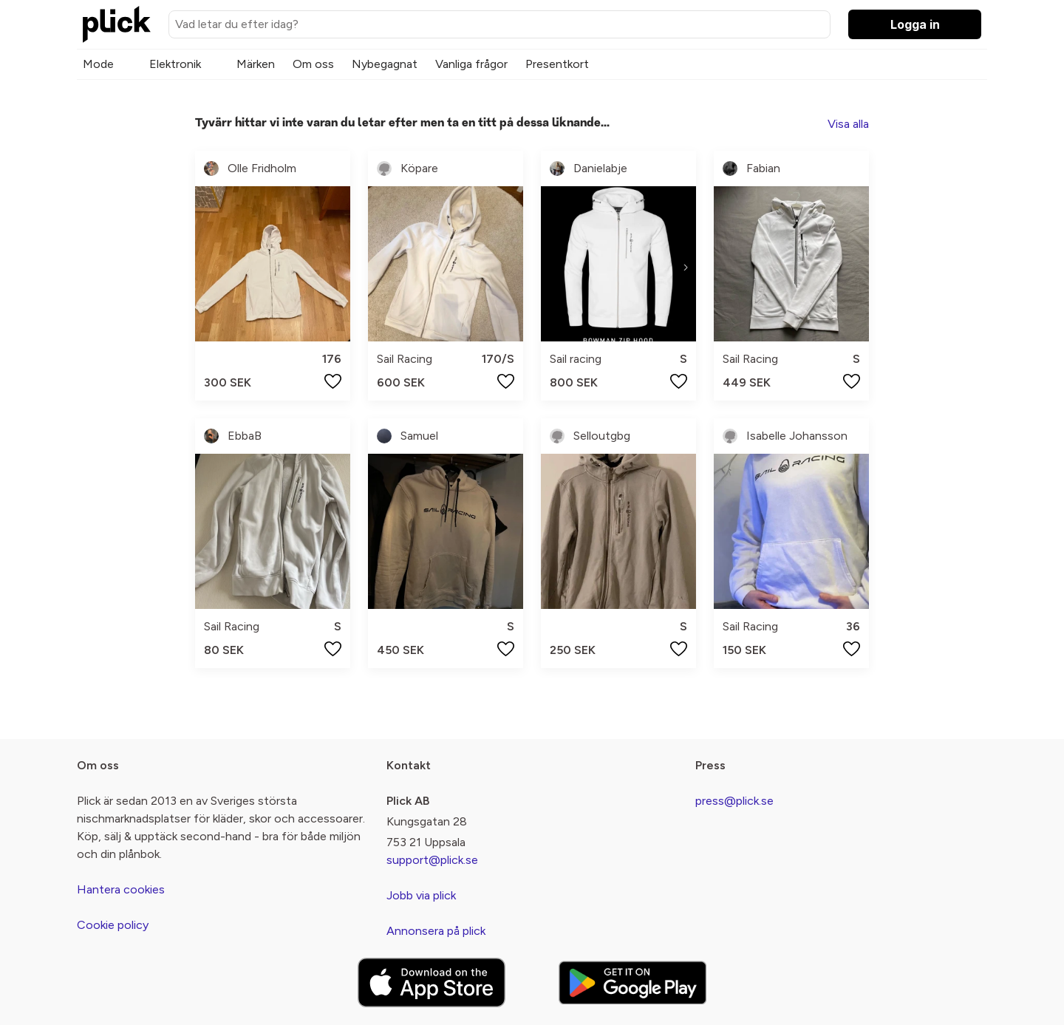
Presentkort (557, 64)
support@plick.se (432, 860)
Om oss (313, 64)
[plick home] (117, 24)
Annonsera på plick (435, 931)
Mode (98, 64)
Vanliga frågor (471, 64)
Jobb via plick (421, 895)
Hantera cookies (121, 889)
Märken (255, 64)
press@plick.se (734, 801)
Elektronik (175, 64)
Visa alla (848, 124)
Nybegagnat (384, 64)
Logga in (915, 24)
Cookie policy (113, 925)
